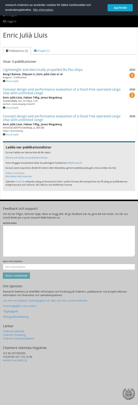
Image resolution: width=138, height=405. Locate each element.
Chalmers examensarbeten (18, 338)
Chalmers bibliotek (13, 331)
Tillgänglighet (10, 311)
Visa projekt (12, 81)
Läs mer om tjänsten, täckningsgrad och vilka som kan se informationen (45, 300)
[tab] (17, 51)
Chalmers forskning (14, 335)
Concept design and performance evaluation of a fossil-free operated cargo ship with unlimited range (62, 91)
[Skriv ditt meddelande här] (69, 241)
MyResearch (75, 162)
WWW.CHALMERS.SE (15, 360)
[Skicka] (16, 276)
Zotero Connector (15, 173)
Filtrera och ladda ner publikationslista (26, 157)
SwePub (20, 181)
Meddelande (10, 223)
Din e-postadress (13, 261)
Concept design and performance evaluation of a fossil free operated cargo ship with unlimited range (61, 118)
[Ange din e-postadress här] (69, 267)
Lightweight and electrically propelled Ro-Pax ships (43, 69)
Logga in (9, 21)
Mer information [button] (43, 9)
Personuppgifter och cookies (19, 306)
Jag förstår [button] (120, 7)
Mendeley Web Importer (19, 176)
